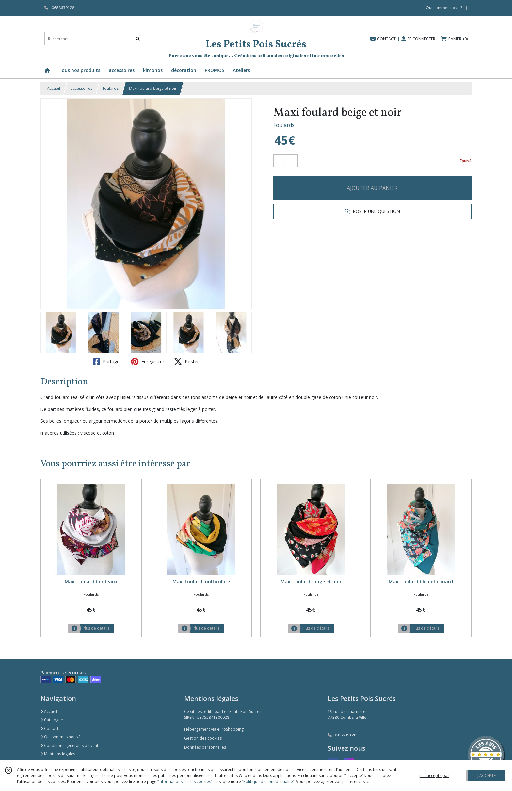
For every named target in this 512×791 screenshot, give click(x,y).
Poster (186, 361)
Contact (49, 728)
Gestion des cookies (203, 738)
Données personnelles (205, 747)
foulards (111, 88)
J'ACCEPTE (486, 775)
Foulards (284, 125)
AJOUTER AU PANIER (372, 188)
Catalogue (51, 720)
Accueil (53, 88)
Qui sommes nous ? (60, 737)
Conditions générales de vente (70, 745)
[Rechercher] (138, 38)
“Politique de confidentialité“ (268, 781)
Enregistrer (147, 361)
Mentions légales (57, 754)
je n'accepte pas (434, 775)
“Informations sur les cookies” (184, 781)
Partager (107, 361)
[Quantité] (285, 161)
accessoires (81, 88)
